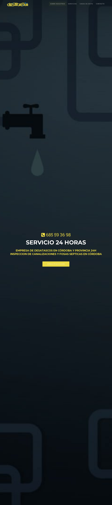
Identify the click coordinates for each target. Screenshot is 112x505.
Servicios (72, 4)
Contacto (100, 4)
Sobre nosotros (57, 4)
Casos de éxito (86, 4)
